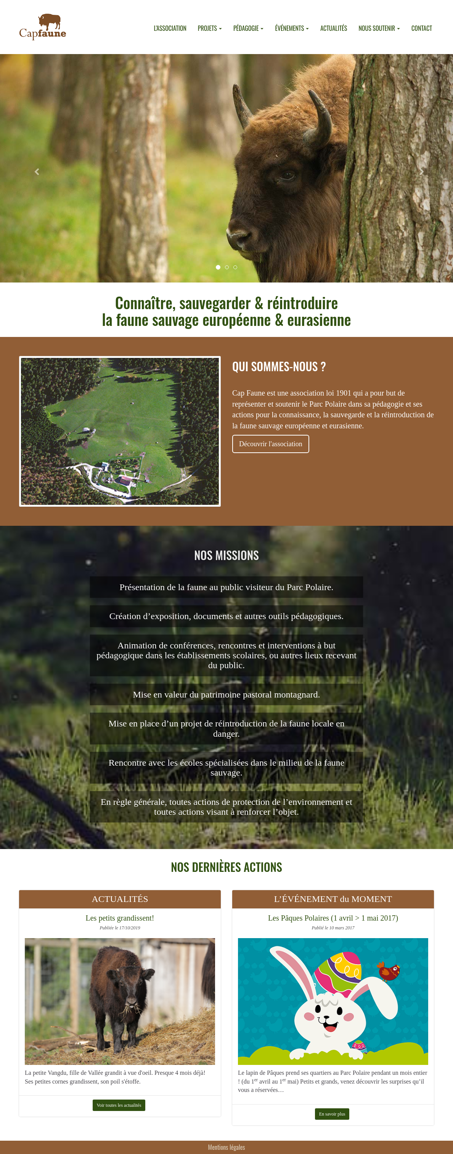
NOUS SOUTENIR (379, 28)
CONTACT (421, 28)
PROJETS (210, 28)
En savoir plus (332, 1114)
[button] (34, 168)
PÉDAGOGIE (248, 28)
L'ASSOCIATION (170, 28)
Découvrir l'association (270, 444)
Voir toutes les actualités (119, 1105)
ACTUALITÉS (333, 28)
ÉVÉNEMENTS (292, 28)
